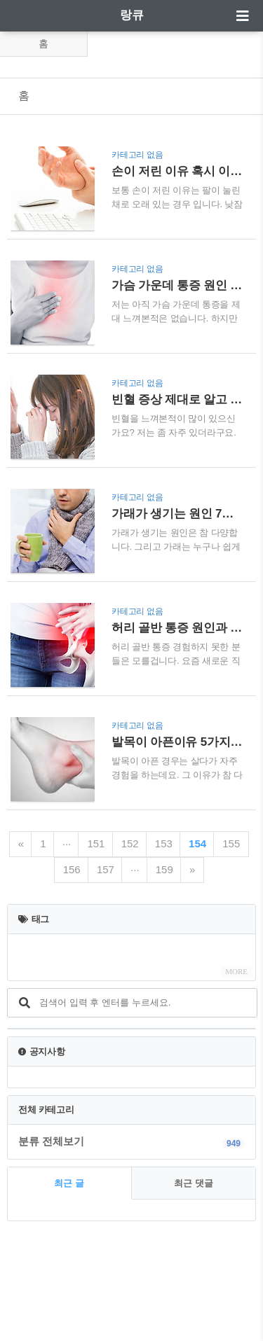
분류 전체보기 (51, 1141)
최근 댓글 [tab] (193, 1183)
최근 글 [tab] (69, 1183)
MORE (236, 971)
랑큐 (132, 15)
